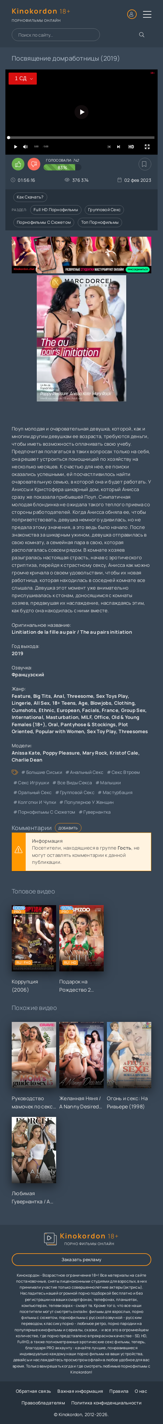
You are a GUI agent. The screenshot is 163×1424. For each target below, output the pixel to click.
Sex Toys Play (112, 696)
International (27, 717)
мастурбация (118, 792)
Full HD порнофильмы (56, 209)
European (68, 710)
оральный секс (35, 792)
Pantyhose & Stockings (88, 724)
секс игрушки (33, 783)
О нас (141, 1391)
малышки (110, 783)
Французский (28, 674)
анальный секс (86, 772)
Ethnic (46, 710)
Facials (90, 710)
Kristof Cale (124, 753)
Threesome (80, 696)
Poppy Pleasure (61, 753)
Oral (53, 724)
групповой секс (77, 792)
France (110, 710)
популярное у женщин (89, 802)
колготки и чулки (37, 802)
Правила (118, 1391)
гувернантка (97, 812)
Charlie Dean (27, 759)
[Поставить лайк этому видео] (18, 164)
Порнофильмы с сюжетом (44, 222)
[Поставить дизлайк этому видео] (34, 164)
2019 (17, 653)
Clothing (124, 703)
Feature (21, 696)
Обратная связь (33, 1391)
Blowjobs (100, 703)
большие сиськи (44, 772)
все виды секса (74, 783)
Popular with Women (60, 731)
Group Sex (133, 710)
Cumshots (24, 710)
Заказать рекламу (82, 1259)
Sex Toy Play (101, 731)
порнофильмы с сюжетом (46, 812)
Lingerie (21, 703)
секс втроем (126, 772)
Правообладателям (43, 1403)
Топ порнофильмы (100, 222)
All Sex (41, 703)
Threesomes (133, 731)
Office (101, 717)
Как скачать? (30, 197)
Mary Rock (94, 753)
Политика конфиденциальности (106, 1403)
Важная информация (80, 1391)
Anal (59, 696)
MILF (86, 717)
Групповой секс (104, 209)
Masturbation (62, 717)
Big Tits (42, 696)
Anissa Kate (26, 753)
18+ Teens (64, 703)
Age (83, 703)
